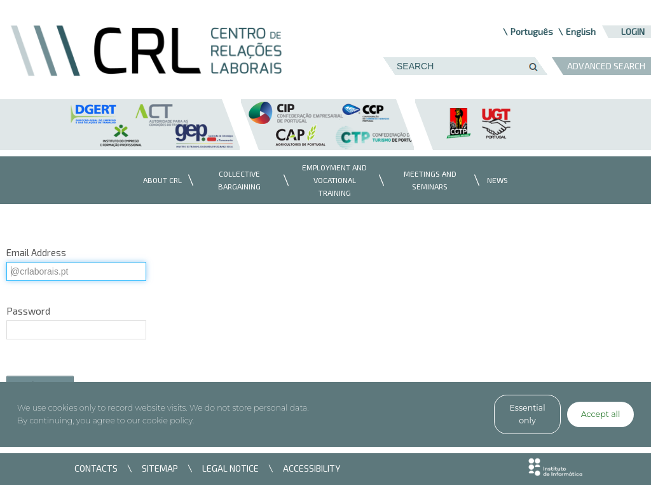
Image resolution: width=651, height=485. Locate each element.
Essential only (527, 414)
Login (633, 31)
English (581, 31)
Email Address (36, 252)
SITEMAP (160, 468)
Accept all (600, 414)
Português (532, 31)
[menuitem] (159, 180)
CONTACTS (96, 468)
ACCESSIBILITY (311, 468)
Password (28, 311)
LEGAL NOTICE (230, 468)
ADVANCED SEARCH (606, 65)
